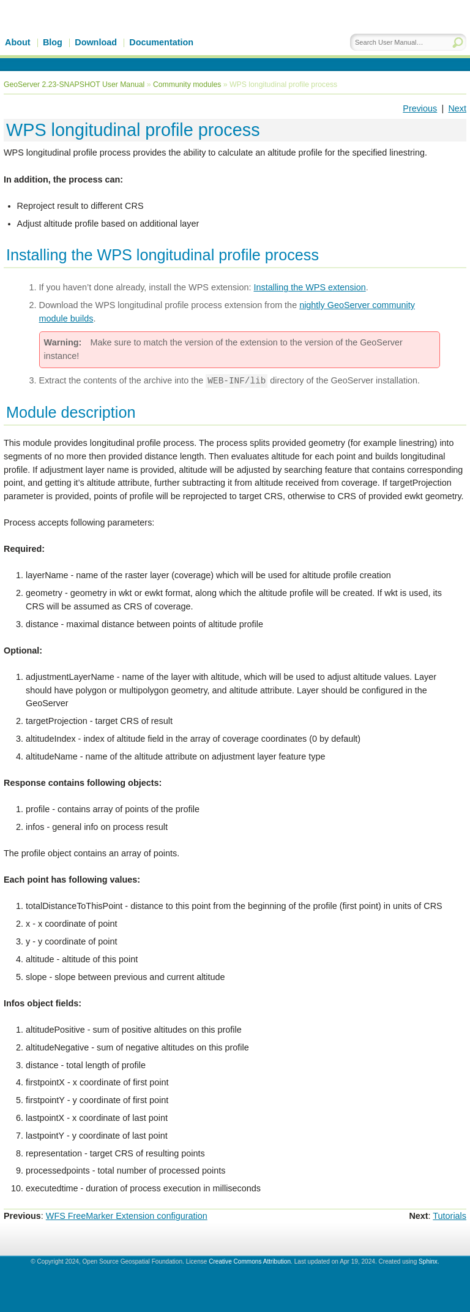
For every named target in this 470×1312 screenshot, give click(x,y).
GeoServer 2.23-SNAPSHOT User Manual (74, 84)
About (18, 42)
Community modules (187, 84)
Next (457, 108)
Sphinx (428, 1261)
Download (96, 42)
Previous (420, 108)
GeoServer (108, 35)
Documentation (161, 42)
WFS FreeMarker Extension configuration (126, 1216)
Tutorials (449, 1216)
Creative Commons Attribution (250, 1261)
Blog (52, 42)
